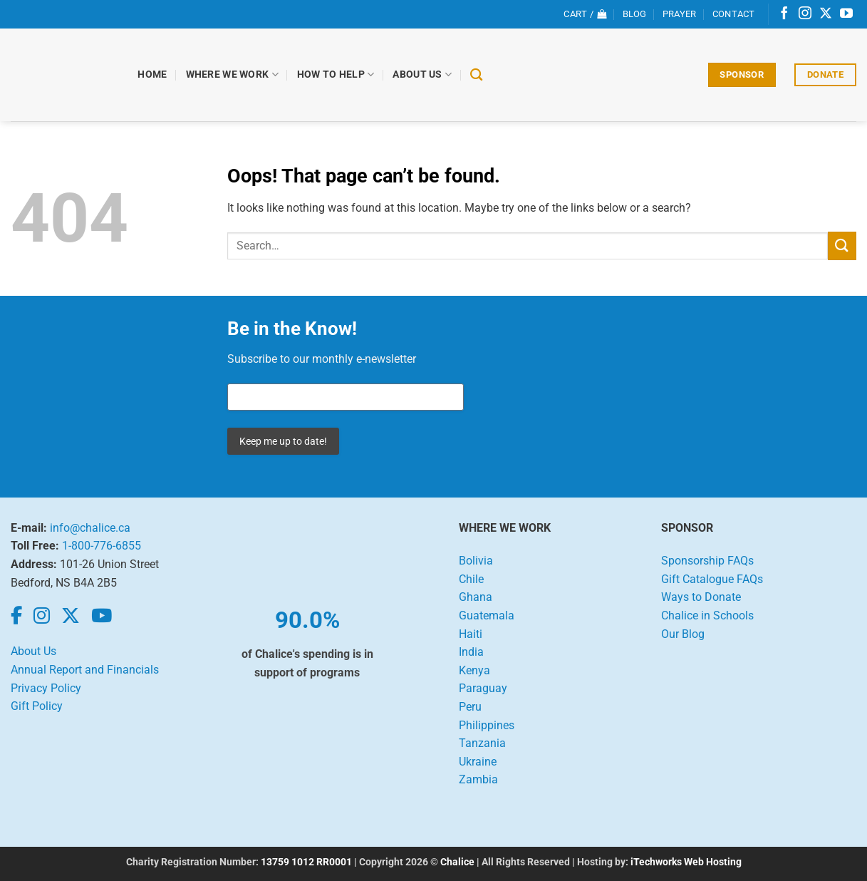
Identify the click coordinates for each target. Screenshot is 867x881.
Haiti (470, 634)
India (471, 652)
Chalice (457, 862)
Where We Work (233, 74)
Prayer (680, 14)
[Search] (478, 75)
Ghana (475, 597)
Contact (733, 14)
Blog (635, 14)
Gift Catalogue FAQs (712, 579)
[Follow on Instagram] (805, 14)
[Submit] (842, 245)
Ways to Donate (701, 597)
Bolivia (476, 560)
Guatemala (486, 615)
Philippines (486, 725)
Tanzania (482, 743)
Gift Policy (37, 706)
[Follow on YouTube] (846, 14)
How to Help (336, 74)
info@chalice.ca (90, 528)
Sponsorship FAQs (707, 560)
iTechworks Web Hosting (686, 862)
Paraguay (483, 688)
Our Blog (683, 634)
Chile (471, 579)
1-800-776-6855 (101, 545)
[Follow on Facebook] (784, 14)
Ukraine (478, 761)
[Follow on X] (825, 14)
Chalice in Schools (707, 615)
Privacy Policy (46, 688)
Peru (470, 706)
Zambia (478, 779)
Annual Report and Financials (85, 669)
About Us (423, 74)
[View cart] (585, 14)
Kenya (474, 670)
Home (153, 74)
